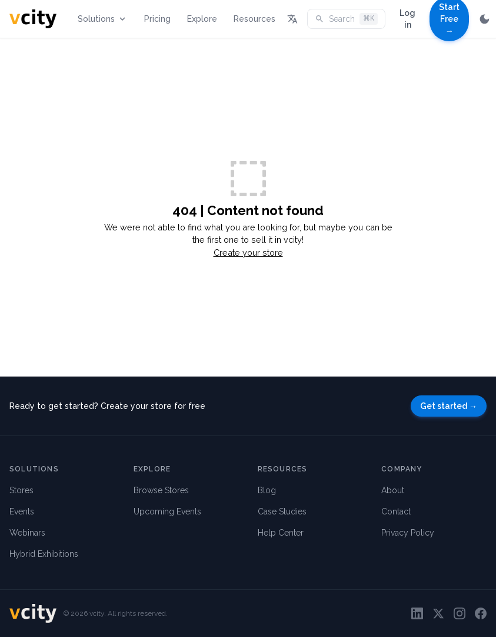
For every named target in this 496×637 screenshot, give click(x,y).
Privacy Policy (407, 532)
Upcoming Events (167, 511)
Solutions (103, 19)
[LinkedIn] (417, 613)
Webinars (27, 532)
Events (21, 511)
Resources (254, 19)
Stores (21, 490)
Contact (396, 511)
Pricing (157, 19)
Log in (407, 18)
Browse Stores (161, 490)
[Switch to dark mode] (484, 19)
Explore (202, 19)
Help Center (281, 532)
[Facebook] (481, 613)
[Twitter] (438, 613)
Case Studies (282, 511)
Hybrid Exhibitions (43, 554)
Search (346, 19)
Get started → (448, 406)
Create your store (248, 252)
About (392, 490)
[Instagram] (459, 613)
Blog (267, 490)
